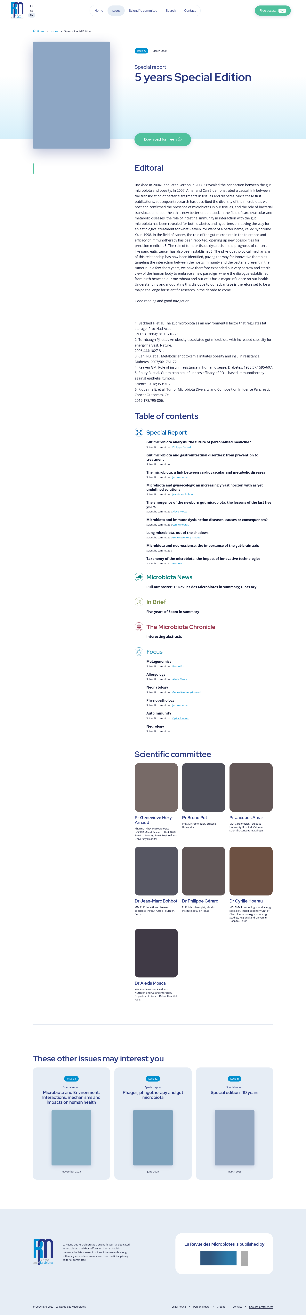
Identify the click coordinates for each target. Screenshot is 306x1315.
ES (31, 10)
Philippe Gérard (181, 447)
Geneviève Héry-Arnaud (186, 537)
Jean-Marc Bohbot (183, 494)
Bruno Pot (178, 563)
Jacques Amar (180, 477)
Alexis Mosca (180, 511)
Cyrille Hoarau (180, 524)
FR (31, 6)
